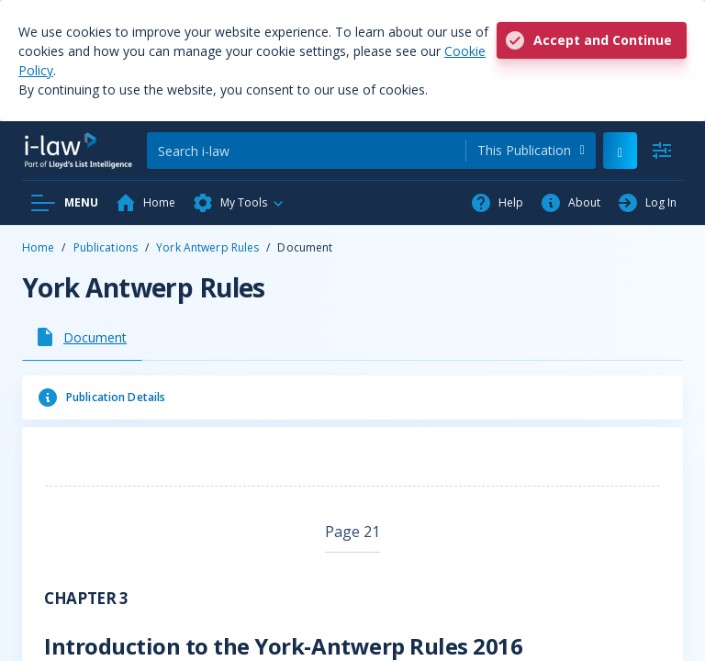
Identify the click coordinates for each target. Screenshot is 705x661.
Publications (105, 247)
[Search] (306, 150)
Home (38, 247)
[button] (238, 203)
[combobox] (531, 150)
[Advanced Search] (661, 150)
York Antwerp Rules (207, 247)
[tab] (82, 337)
